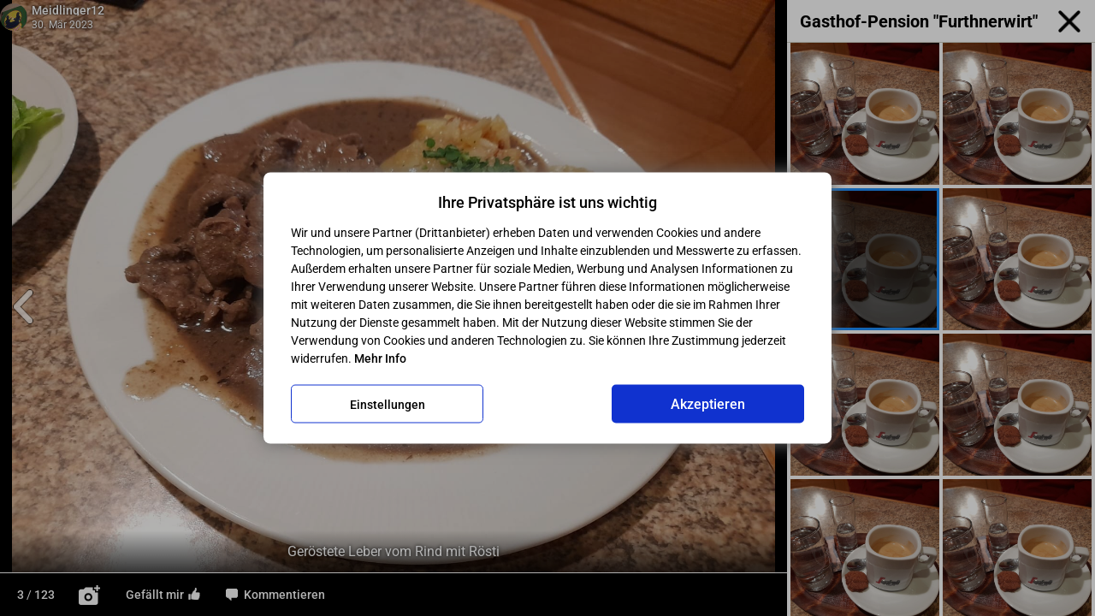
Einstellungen (387, 404)
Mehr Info (380, 358)
